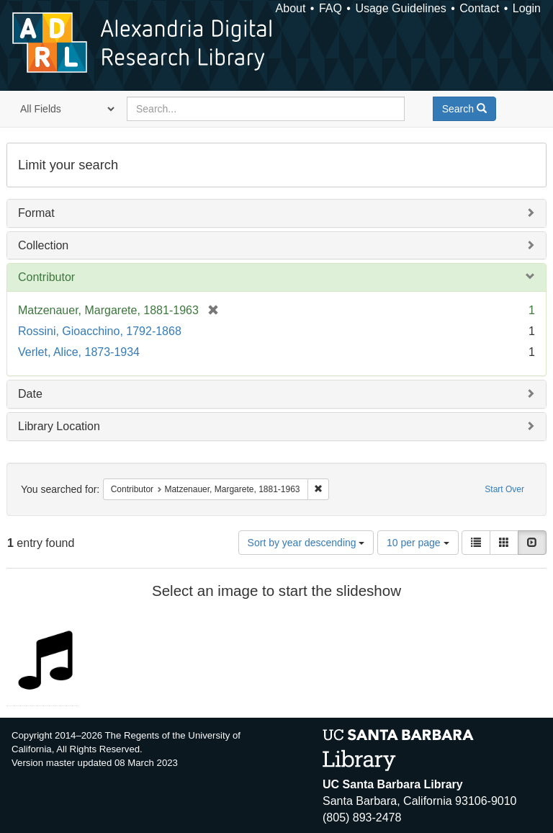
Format (36, 213)
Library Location (59, 426)
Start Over (504, 489)
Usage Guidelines (400, 8)
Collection (43, 245)
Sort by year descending (306, 542)
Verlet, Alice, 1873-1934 (79, 352)
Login (527, 8)
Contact (479, 8)
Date (30, 394)
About (291, 8)
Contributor (46, 277)
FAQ (330, 8)
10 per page (418, 542)
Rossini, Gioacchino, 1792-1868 (99, 331)
